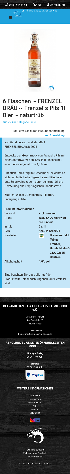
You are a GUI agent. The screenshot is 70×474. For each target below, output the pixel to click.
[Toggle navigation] (8, 18)
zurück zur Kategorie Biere (19, 122)
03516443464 (16, 5)
